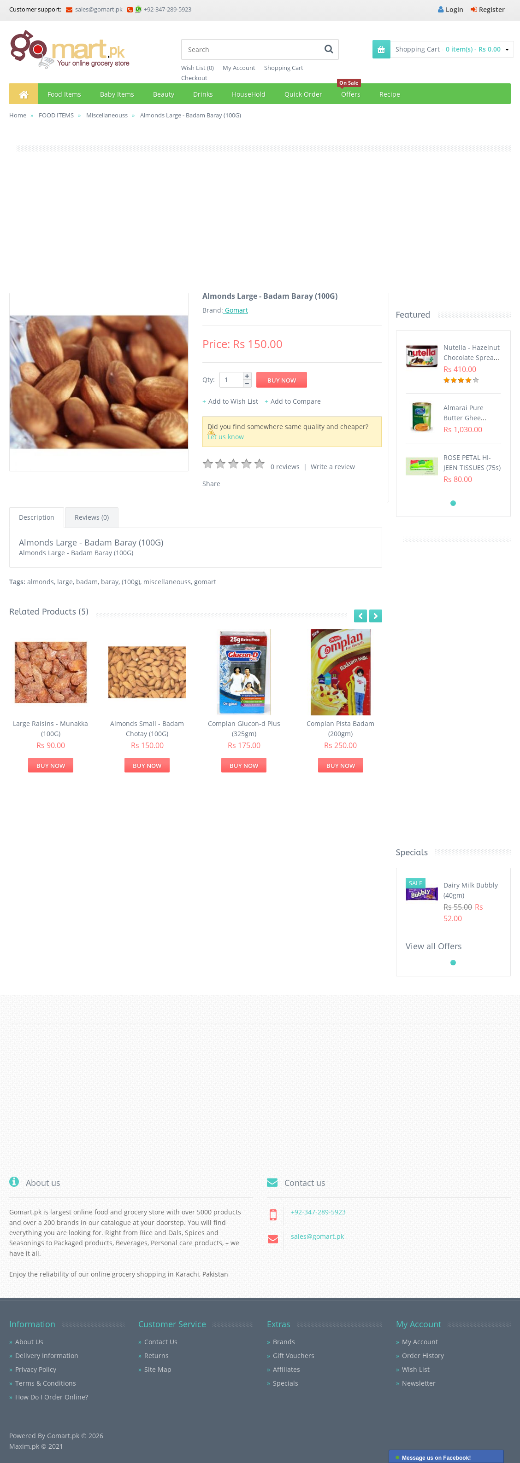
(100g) (131, 581)
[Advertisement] (260, 228)
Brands (284, 1341)
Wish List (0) (197, 68)
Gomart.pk (63, 1435)
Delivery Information (46, 1355)
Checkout (194, 78)
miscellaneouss (167, 581)
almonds (40, 581)
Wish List (416, 1369)
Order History (423, 1355)
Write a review (333, 466)
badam (87, 581)
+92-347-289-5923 (167, 9)
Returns (156, 1355)
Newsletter (419, 1383)
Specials (285, 1383)
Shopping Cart (283, 68)
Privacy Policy (35, 1369)
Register (488, 9)
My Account (239, 68)
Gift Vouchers (293, 1355)
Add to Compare (296, 401)
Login (450, 9)
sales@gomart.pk (94, 9)
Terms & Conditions (45, 1383)
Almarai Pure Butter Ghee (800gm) (463, 418)
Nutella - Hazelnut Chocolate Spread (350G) (471, 357)
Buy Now (50, 765)
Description (36, 517)
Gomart (235, 310)
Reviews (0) (92, 517)
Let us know (225, 436)
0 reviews (285, 466)
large (65, 581)
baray (109, 581)
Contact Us (160, 1341)
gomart (205, 581)
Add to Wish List (233, 401)
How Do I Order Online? (51, 1397)
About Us (29, 1341)
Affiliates (286, 1369)
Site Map (157, 1369)
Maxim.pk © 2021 (36, 1446)
